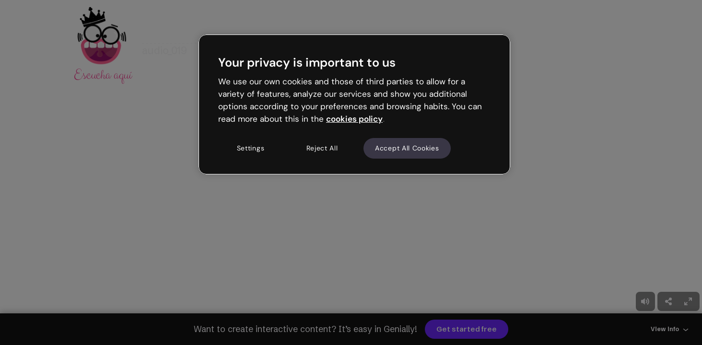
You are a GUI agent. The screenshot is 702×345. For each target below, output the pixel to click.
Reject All (322, 148)
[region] (354, 104)
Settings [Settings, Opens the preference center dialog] (251, 148)
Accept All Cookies (407, 148)
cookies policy (354, 119)
